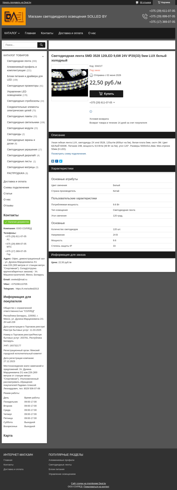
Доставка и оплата (71, 33)
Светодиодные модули (20, 128)
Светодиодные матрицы (21, 167)
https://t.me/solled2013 (27, 288)
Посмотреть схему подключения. (68, 153)
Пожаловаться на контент (96, 486)
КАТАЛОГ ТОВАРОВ (16, 55)
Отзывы (8, 205)
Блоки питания (56, 469)
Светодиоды (14, 134)
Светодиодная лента (19, 61)
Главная (30, 33)
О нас (92, 33)
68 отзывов (145, 2)
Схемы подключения (16, 187)
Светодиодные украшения (22, 149)
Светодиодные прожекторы (23, 85)
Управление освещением (62, 474)
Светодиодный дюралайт (21, 155)
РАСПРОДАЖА (15, 173)
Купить (109, 93)
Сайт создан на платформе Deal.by (88, 483)
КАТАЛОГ (10, 33)
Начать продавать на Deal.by (17, 2)
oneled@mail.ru (19, 279)
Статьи (8, 193)
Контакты (47, 33)
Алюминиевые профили (61, 460)
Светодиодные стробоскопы (23, 100)
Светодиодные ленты (60, 464)
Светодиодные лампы (19, 116)
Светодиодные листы (19, 161)
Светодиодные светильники (23, 122)
